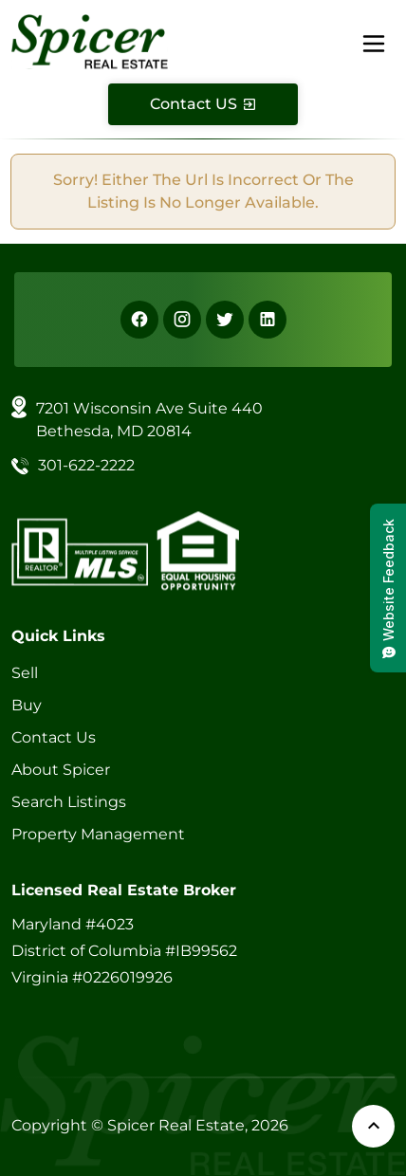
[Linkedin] (267, 320)
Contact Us (53, 737)
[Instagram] (182, 320)
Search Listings (68, 802)
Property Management (98, 834)
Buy (26, 705)
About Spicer (60, 770)
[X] (225, 320)
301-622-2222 (86, 465)
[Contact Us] (203, 104)
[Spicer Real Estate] (89, 40)
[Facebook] (139, 320)
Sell (24, 673)
